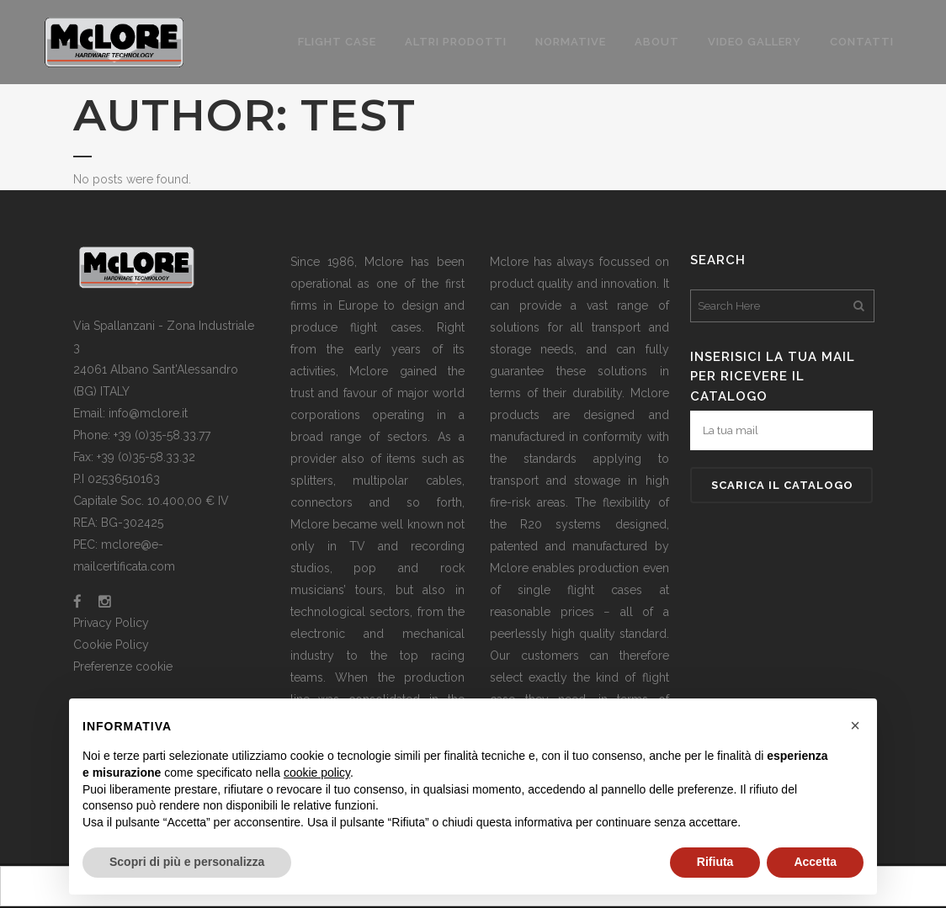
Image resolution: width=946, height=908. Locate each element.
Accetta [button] (815, 861)
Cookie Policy (111, 644)
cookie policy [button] (317, 772)
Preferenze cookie (123, 666)
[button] (855, 725)
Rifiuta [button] (715, 861)
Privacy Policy (111, 622)
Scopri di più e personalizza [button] (186, 861)
